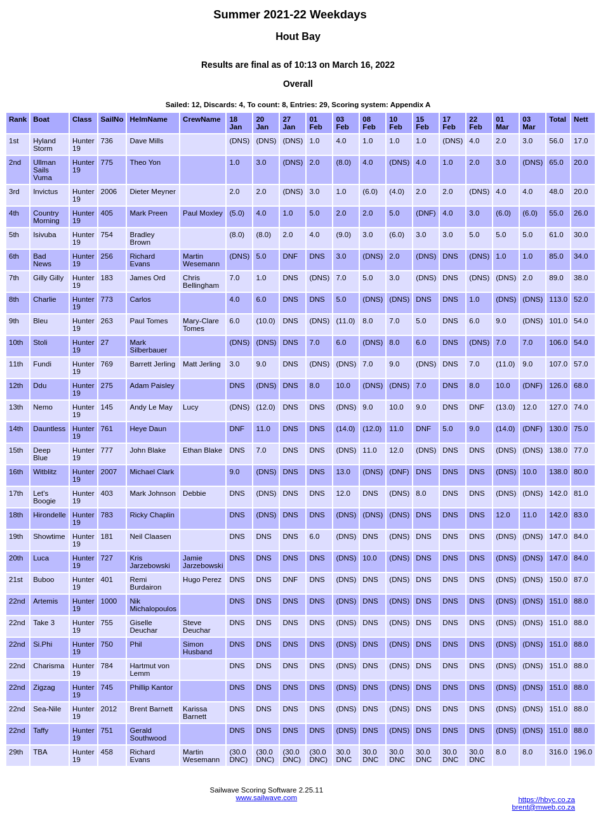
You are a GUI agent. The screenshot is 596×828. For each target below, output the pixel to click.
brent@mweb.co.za (543, 807)
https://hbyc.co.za (546, 799)
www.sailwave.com (266, 797)
